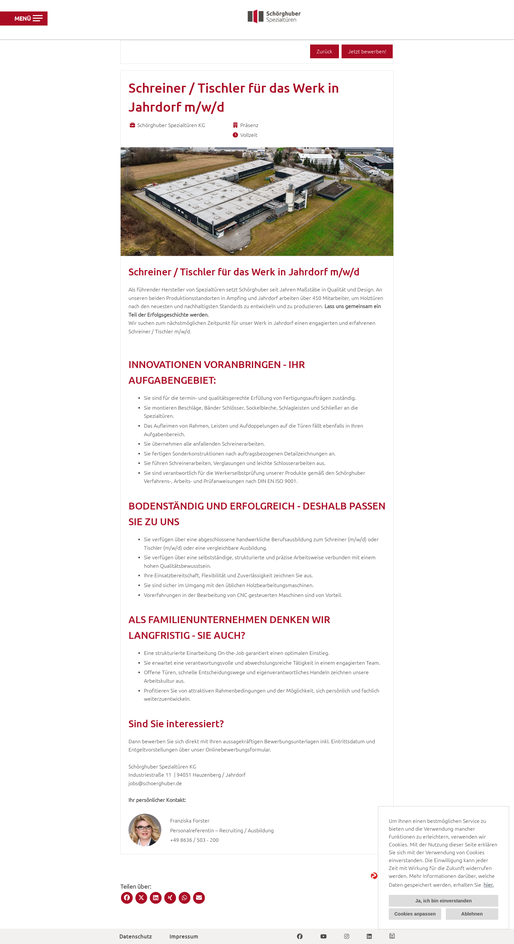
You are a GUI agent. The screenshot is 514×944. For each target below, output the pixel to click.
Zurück (324, 51)
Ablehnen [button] (472, 913)
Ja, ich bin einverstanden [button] (443, 900)
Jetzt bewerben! (367, 51)
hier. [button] (489, 885)
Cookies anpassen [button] (415, 913)
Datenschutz (135, 936)
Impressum (183, 936)
